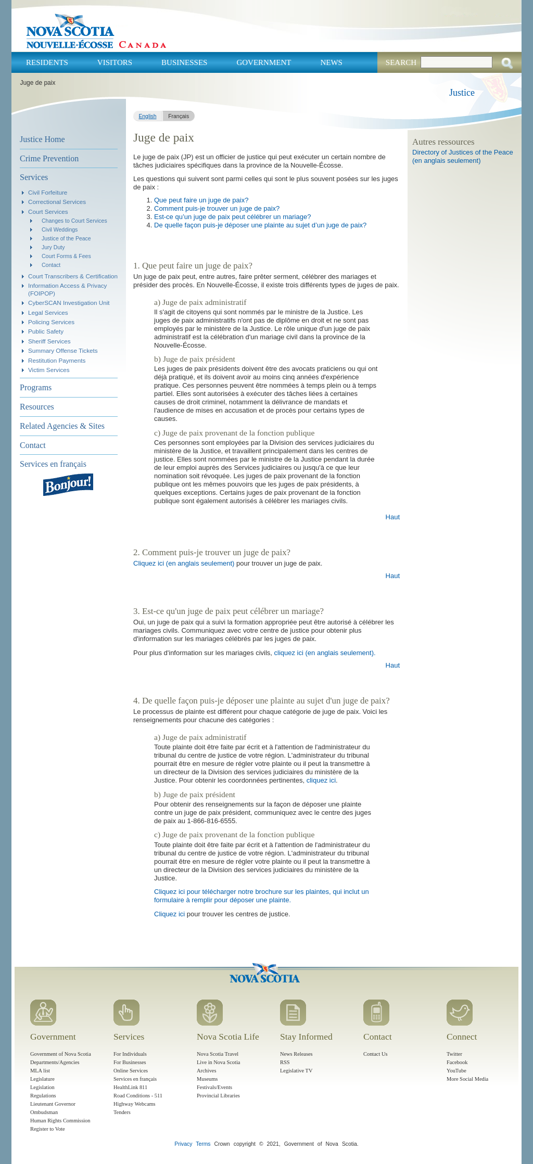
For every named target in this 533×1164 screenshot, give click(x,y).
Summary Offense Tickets (63, 350)
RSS (285, 1062)
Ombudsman (44, 1112)
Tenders (122, 1112)
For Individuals (130, 1054)
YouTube (456, 1070)
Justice (462, 92)
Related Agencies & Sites (62, 425)
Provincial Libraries (218, 1095)
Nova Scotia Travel (217, 1054)
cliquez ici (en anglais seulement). (325, 653)
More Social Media (467, 1079)
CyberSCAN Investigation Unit (69, 302)
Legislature (42, 1079)
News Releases (296, 1054)
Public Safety (46, 331)
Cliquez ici (169, 914)
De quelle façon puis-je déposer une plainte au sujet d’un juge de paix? (260, 225)
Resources (37, 406)
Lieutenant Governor (52, 1104)
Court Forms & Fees (66, 256)
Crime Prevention (49, 158)
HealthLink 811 (130, 1087)
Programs (36, 387)
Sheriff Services (49, 341)
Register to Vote (47, 1129)
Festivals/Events (214, 1087)
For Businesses (129, 1062)
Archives (207, 1070)
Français (178, 116)
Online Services (130, 1070)
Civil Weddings (60, 229)
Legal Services (48, 312)
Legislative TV (296, 1070)
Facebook (457, 1062)
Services (34, 177)
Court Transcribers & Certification (73, 276)
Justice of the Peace (66, 238)
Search (401, 62)
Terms (203, 1144)
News (331, 62)
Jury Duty (53, 247)
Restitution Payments (56, 360)
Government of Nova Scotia (60, 1054)
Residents (47, 62)
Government (263, 62)
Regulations (43, 1095)
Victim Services (49, 369)
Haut (393, 517)
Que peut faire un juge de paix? (201, 200)
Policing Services (51, 321)
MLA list (40, 1070)
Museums (207, 1079)
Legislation (42, 1087)
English (147, 116)
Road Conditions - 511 (137, 1095)
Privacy (183, 1144)
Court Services (48, 211)
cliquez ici (321, 780)
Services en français (53, 463)
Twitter (454, 1054)
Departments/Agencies (55, 1062)
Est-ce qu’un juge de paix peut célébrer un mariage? (232, 217)
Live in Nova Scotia (218, 1062)
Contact (51, 265)
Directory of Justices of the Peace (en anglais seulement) (462, 156)
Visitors (114, 62)
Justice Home (42, 139)
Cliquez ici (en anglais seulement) (183, 563)
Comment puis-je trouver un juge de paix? (217, 208)
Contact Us (375, 1054)
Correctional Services (57, 201)
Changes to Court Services (74, 221)
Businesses (184, 62)
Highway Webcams (134, 1104)
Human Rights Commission (60, 1120)
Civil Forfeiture (47, 192)
